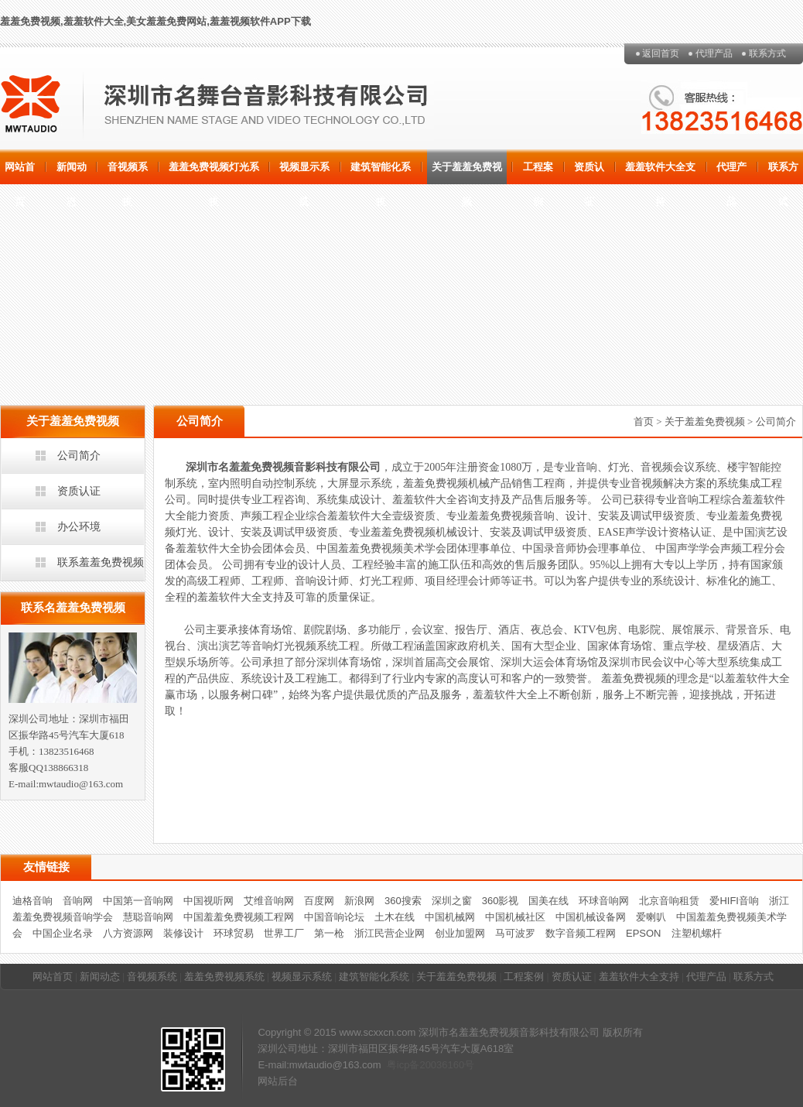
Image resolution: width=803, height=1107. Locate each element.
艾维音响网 (269, 901)
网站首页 (20, 172)
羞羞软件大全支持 (660, 172)
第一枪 (329, 933)
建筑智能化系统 (380, 172)
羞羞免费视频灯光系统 (214, 172)
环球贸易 (234, 933)
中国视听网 (208, 901)
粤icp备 (403, 1065)
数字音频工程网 (580, 933)
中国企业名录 (62, 933)
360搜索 (403, 901)
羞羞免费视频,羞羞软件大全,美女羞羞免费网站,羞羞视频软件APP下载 (155, 21)
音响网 (78, 901)
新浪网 (359, 901)
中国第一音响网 (138, 901)
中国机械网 (450, 917)
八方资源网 (128, 933)
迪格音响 (32, 901)
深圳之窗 (452, 901)
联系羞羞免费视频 (100, 562)
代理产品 (714, 53)
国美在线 (548, 901)
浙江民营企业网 (389, 933)
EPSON (643, 933)
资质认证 (589, 172)
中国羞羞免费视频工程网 (238, 917)
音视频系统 (128, 172)
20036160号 (446, 1065)
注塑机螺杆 (696, 933)
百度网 (319, 901)
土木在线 (394, 917)
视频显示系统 (304, 172)
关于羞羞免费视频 (467, 172)
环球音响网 (604, 901)
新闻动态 (71, 172)
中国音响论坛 (334, 917)
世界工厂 (284, 933)
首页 (644, 421)
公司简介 (79, 455)
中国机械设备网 (590, 917)
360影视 (500, 901)
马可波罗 (515, 933)
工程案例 (538, 172)
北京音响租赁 (669, 901)
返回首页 (660, 53)
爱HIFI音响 (734, 901)
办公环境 (79, 526)
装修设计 (183, 933)
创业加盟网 (460, 933)
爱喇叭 (651, 917)
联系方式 (767, 53)
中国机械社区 (515, 917)
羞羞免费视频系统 (224, 976)
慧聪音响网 (148, 917)
